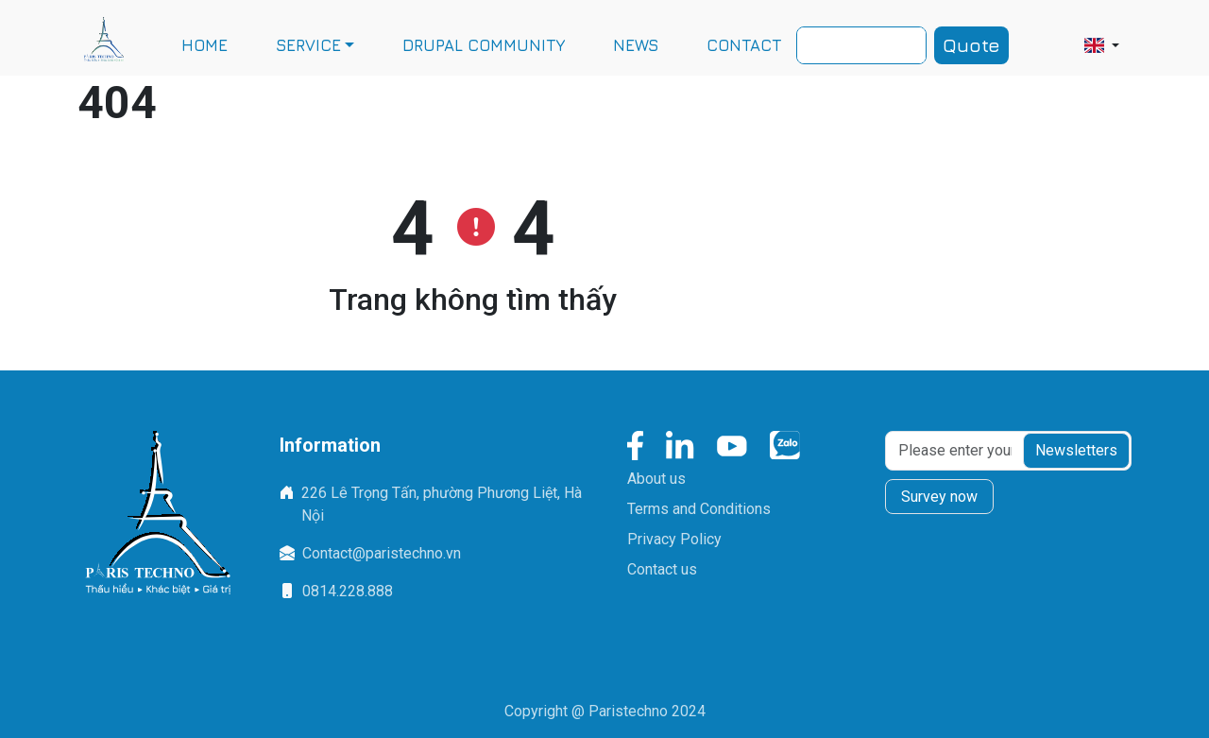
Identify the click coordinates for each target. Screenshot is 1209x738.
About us (656, 479)
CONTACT (744, 45)
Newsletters (1076, 450)
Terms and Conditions (699, 509)
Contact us (662, 569)
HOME (204, 45)
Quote (971, 45)
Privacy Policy (674, 539)
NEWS (635, 45)
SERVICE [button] (308, 45)
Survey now (939, 497)
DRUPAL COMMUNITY (483, 45)
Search (913, 43)
